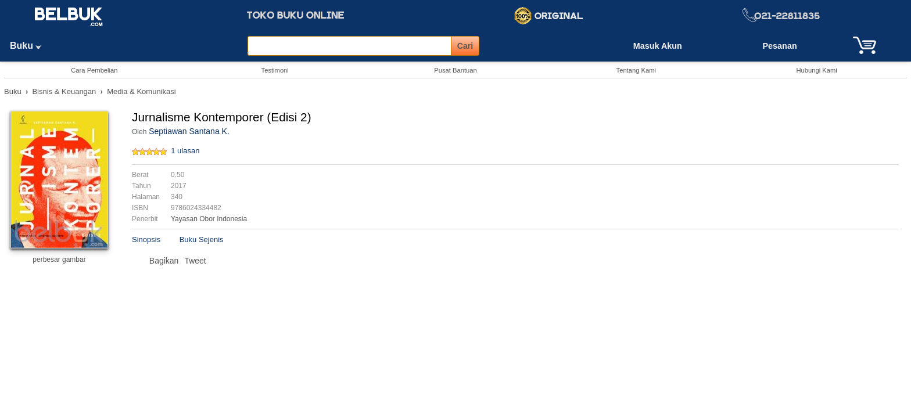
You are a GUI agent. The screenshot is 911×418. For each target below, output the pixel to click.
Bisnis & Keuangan (64, 91)
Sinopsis (146, 239)
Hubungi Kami (816, 70)
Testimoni (275, 70)
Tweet (195, 260)
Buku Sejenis (202, 239)
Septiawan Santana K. (189, 131)
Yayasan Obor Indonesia (209, 219)
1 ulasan (185, 150)
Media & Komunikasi (141, 91)
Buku (29, 46)
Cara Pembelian (94, 70)
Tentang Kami (636, 70)
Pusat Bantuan (455, 70)
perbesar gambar (59, 259)
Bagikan (164, 260)
